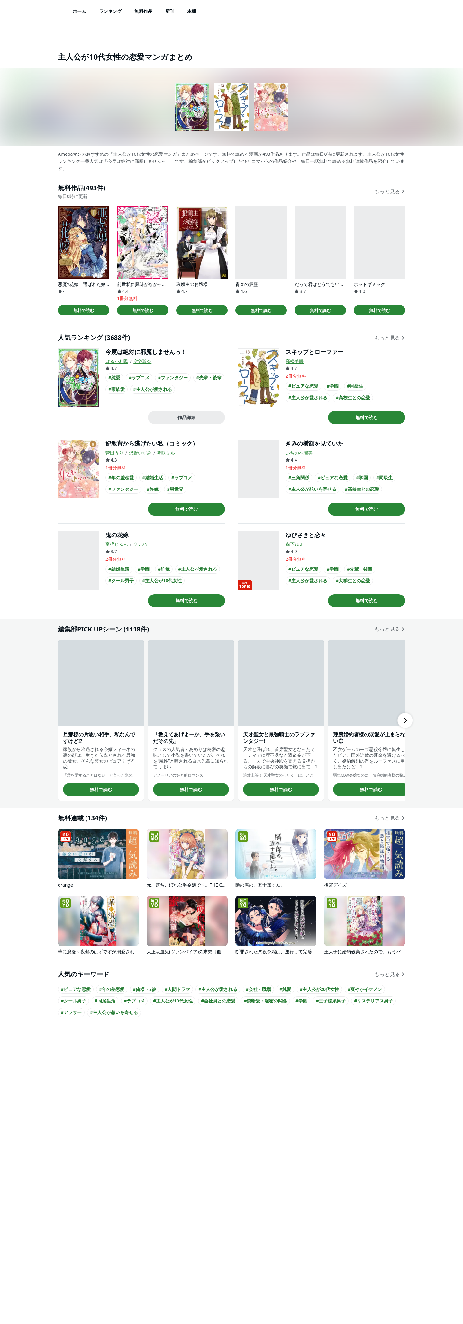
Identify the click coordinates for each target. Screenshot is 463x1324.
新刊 (169, 11)
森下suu (294, 544)
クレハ (140, 544)
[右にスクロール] (405, 720)
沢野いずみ (140, 453)
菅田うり (114, 453)
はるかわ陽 (116, 361)
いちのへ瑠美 (299, 453)
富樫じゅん (116, 544)
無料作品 (143, 11)
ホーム (79, 11)
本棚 (191, 11)
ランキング (110, 11)
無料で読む (83, 310)
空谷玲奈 (142, 361)
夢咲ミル (166, 453)
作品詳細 (186, 417)
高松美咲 (295, 361)
